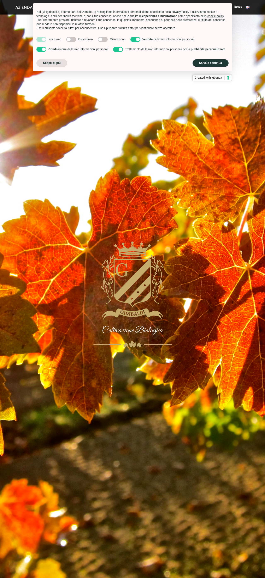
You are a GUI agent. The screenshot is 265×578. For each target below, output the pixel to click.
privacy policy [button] (180, 11)
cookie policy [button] (215, 16)
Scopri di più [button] (52, 63)
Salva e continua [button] (210, 63)
